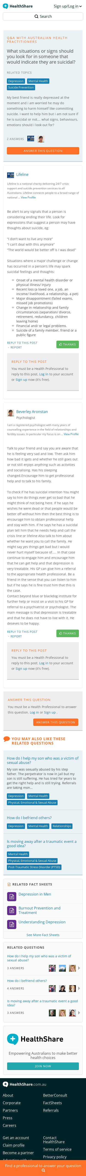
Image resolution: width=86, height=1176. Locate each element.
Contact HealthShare (54, 1139)
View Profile (28, 197)
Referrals (51, 1110)
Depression (16, 81)
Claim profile (14, 1145)
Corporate (12, 1102)
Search (43, 16)
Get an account (16, 1137)
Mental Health (38, 81)
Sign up (22, 379)
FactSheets (52, 1102)
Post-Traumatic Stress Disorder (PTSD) (34, 867)
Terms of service (57, 1149)
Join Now (43, 1066)
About (8, 1095)
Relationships (62, 826)
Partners (10, 1110)
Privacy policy (55, 1156)
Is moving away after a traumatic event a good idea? (42, 843)
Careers (9, 1125)
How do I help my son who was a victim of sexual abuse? (42, 760)
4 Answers (15, 988)
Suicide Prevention (21, 87)
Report (16, 347)
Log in (44, 374)
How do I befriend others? (29, 817)
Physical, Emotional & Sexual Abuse (32, 802)
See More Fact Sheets (43, 935)
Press (7, 1117)
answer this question (43, 151)
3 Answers (15, 968)
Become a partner (18, 1152)
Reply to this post (22, 343)
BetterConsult (55, 1095)
